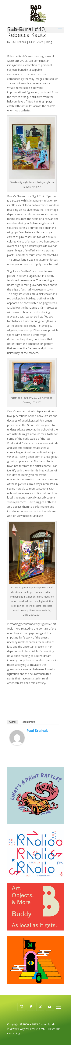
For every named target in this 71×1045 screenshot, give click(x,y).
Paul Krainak (18, 42)
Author (12, 721)
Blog (49, 42)
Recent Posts (28, 721)
